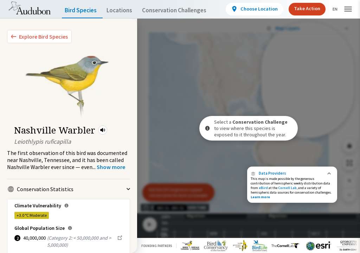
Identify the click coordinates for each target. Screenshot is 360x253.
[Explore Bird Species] (39, 36)
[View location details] (253, 9)
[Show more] (111, 166)
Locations (126, 10)
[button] (102, 130)
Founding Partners (156, 246)
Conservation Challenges (185, 10)
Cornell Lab (287, 188)
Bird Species (82, 10)
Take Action (304, 8)
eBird (263, 188)
